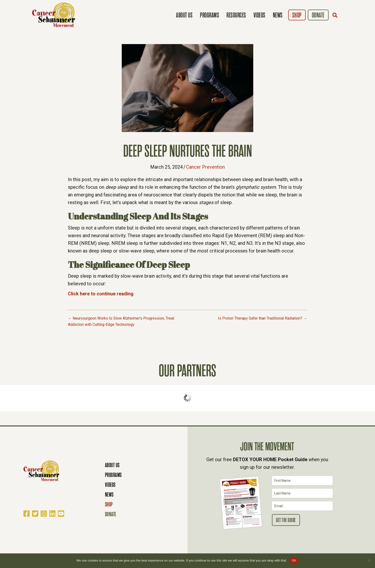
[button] (336, 15)
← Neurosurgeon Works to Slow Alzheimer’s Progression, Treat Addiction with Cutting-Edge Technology (121, 321)
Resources (236, 15)
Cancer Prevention (205, 167)
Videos (259, 15)
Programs (209, 15)
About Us (184, 15)
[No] (369, 560)
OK (294, 560)
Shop (297, 15)
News (278, 15)
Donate (318, 15)
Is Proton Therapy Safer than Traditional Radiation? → (262, 318)
